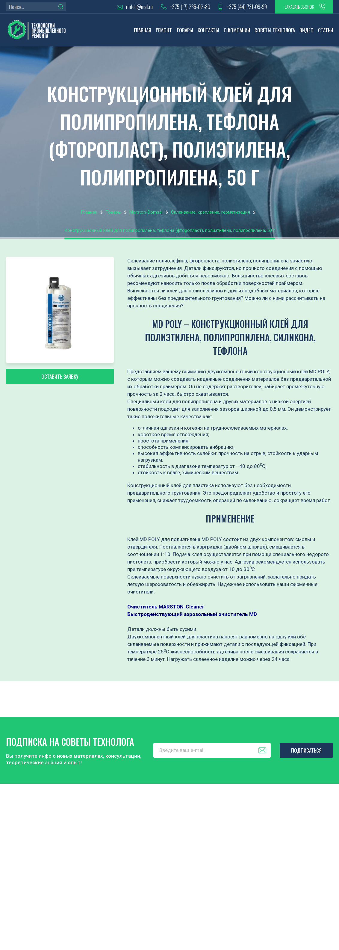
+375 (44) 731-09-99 (239, 7)
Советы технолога (275, 31)
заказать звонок (295, 7)
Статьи (325, 31)
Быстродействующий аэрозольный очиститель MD (192, 616)
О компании (237, 31)
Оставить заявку (59, 380)
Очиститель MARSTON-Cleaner (165, 608)
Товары (184, 31)
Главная (142, 31)
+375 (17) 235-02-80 (180, 7)
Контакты (208, 31)
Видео (306, 31)
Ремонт (164, 31)
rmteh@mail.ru (129, 7)
